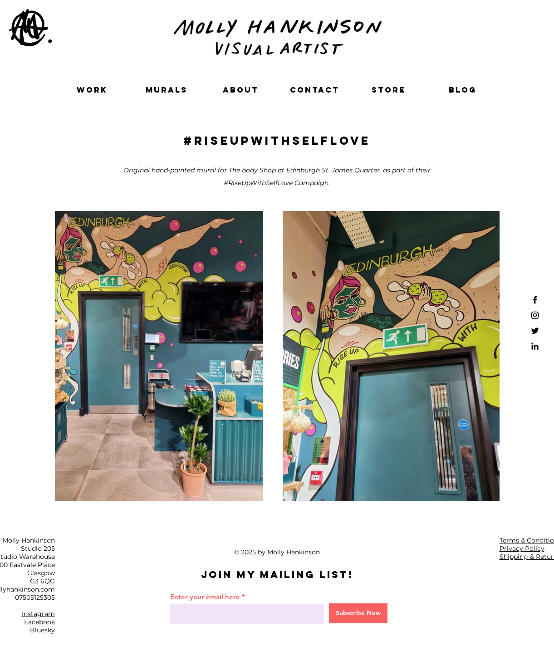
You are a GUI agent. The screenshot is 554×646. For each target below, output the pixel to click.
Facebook (39, 622)
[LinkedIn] (535, 346)
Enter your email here (205, 596)
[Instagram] (535, 315)
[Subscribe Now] (358, 613)
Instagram (38, 614)
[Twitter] (535, 331)
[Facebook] (535, 300)
